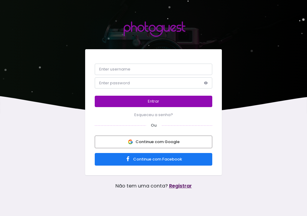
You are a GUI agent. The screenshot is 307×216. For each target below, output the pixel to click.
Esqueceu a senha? (153, 115)
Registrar (180, 185)
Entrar (153, 101)
